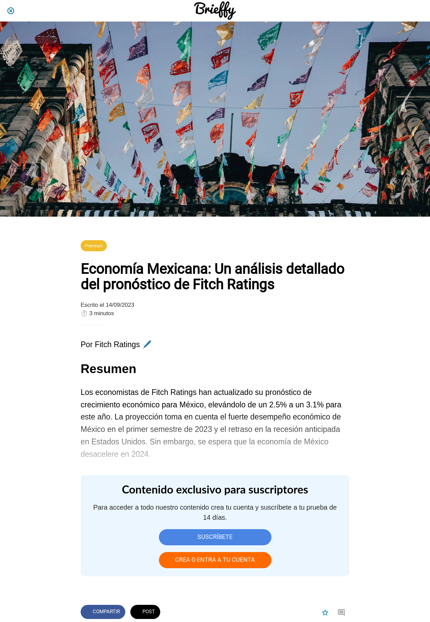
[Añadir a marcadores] (325, 613)
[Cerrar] (11, 11)
